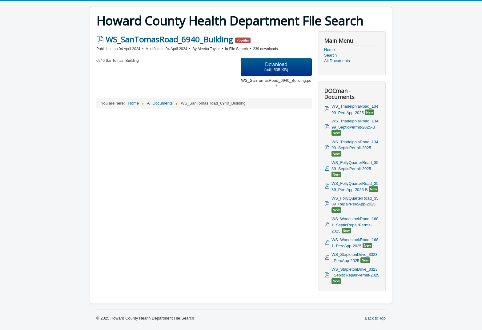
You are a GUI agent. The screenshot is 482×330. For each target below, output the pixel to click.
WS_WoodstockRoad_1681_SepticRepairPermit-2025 (354, 225)
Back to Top (375, 318)
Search (330, 55)
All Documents (337, 60)
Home (329, 49)
